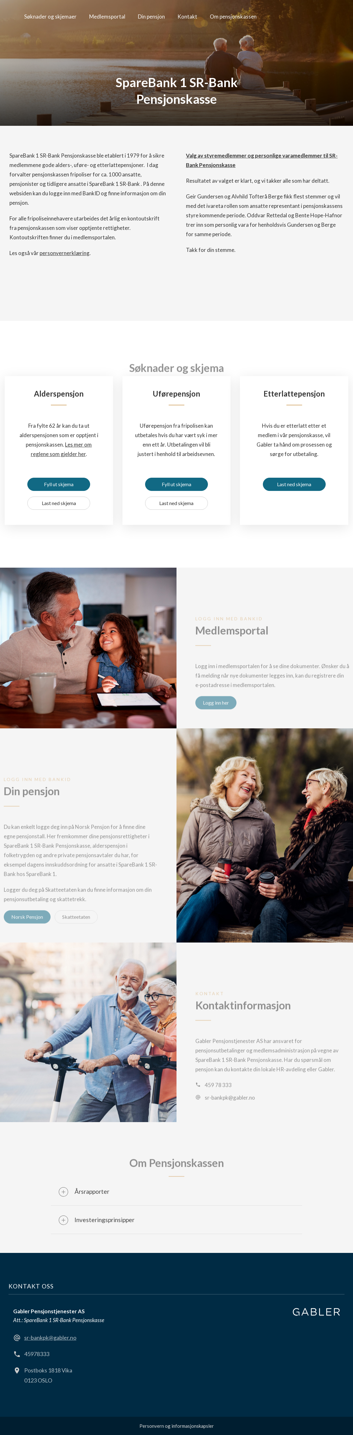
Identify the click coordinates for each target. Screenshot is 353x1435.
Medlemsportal (107, 16)
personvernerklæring (65, 253)
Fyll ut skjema (58, 484)
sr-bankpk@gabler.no (230, 1108)
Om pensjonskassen (233, 16)
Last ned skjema (59, 503)
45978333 (36, 1353)
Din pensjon (151, 16)
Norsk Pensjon (27, 927)
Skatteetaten (76, 927)
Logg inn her (216, 713)
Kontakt (187, 16)
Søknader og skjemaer (50, 16)
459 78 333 (218, 1095)
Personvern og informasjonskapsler (176, 1426)
